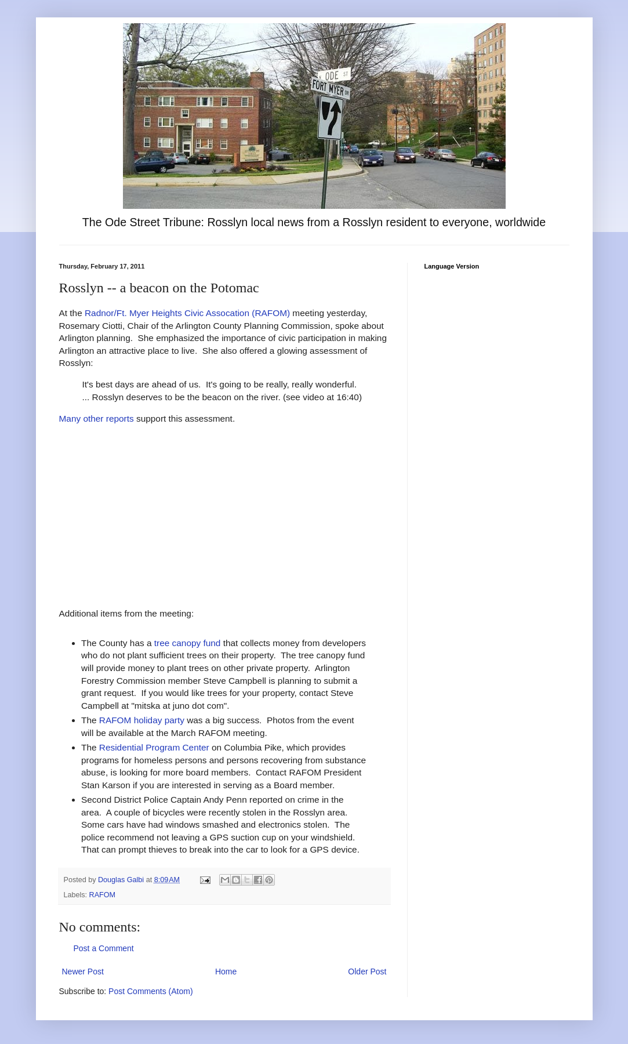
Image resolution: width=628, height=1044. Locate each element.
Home (226, 971)
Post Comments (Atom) (150, 991)
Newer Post (83, 971)
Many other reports (96, 418)
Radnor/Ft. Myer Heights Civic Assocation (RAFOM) (187, 313)
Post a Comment (104, 948)
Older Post (367, 971)
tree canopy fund (187, 643)
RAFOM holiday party (141, 720)
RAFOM (102, 895)
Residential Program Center (154, 747)
